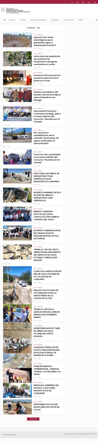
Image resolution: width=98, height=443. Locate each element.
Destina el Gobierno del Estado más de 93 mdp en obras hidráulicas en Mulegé (47, 98)
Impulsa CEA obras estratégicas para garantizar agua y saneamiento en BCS (45, 41)
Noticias (39, 35)
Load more (33, 424)
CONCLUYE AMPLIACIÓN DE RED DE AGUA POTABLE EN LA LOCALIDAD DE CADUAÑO (47, 280)
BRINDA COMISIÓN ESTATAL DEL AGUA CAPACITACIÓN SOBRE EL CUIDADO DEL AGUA (47, 218)
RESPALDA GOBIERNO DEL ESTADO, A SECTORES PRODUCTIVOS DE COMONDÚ (47, 394)
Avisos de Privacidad (9, 440)
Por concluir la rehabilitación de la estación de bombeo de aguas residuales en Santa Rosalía (47, 141)
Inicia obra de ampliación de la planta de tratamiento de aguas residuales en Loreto (47, 61)
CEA (35, 35)
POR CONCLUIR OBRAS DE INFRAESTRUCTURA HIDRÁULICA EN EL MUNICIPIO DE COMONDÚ (47, 180)
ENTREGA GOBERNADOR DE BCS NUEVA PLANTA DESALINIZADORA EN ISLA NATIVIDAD (47, 237)
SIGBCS (80, 20)
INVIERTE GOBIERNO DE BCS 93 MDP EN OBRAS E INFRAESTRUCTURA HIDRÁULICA (46, 199)
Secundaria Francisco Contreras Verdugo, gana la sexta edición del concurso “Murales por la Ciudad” (46, 119)
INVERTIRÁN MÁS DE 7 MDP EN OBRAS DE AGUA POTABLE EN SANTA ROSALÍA (46, 337)
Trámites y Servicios (69, 20)
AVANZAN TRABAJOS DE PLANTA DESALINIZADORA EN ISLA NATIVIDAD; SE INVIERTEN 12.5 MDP (47, 356)
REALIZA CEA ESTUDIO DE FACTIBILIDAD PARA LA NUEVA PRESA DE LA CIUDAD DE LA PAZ (47, 299)
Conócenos (12, 20)
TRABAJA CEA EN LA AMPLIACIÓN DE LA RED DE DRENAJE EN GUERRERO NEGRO (47, 318)
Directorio (22, 20)
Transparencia (55, 20)
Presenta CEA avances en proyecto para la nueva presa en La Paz (46, 80)
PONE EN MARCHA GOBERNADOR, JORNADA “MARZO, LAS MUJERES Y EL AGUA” (47, 375)
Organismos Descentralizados (38, 20)
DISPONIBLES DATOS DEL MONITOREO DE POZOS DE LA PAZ (47, 412)
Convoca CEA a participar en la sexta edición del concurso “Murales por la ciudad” (47, 161)
